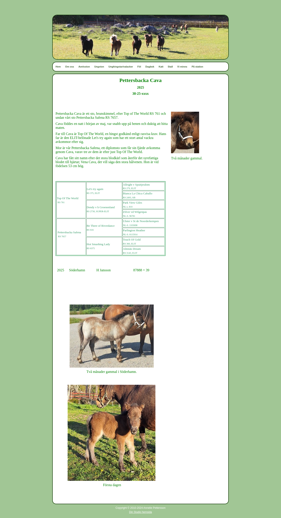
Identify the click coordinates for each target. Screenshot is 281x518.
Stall (170, 66)
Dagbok (149, 66)
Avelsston (84, 66)
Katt (161, 66)
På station (197, 66)
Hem (58, 66)
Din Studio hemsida (140, 512)
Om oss (69, 66)
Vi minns (182, 66)
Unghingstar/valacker (120, 66)
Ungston (99, 66)
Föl (139, 66)
